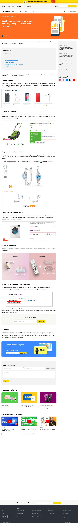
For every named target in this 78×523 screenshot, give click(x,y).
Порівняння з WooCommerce (37, 511)
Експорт (32, 11)
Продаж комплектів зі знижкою (12, 57)
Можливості (3, 16)
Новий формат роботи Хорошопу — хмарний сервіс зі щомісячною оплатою (67, 70)
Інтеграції (18, 515)
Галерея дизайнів (20, 511)
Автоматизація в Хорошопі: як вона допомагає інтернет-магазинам (66, 56)
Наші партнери (65, 513)
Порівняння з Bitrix (35, 513)
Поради (2, 405)
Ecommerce (38, 11)
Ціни (9, 6)
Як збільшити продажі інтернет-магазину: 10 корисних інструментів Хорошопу (66, 48)
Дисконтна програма (9, 55)
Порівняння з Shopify (36, 516)
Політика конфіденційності (6, 515)
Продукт (3, 6)
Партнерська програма (67, 510)
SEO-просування (20, 513)
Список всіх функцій (20, 510)
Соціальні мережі (43, 405)
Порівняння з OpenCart (36, 510)
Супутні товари (8, 53)
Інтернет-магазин (24, 405)
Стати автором (72, 11)
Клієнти (13, 6)
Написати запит (50, 511)
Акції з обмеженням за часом (11, 60)
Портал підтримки (50, 510)
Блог (2, 511)
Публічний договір (50, 513)
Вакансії (3, 513)
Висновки (7, 66)
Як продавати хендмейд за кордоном (28, 429)
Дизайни (29, 6)
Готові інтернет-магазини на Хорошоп (47, 429)
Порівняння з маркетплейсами (37, 515)
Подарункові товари (9, 62)
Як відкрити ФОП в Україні (26, 406)
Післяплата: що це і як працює (7, 406)
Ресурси (19, 6)
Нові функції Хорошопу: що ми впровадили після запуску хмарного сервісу (66, 63)
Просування (25, 11)
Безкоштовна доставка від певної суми (14, 64)
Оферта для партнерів (67, 511)
